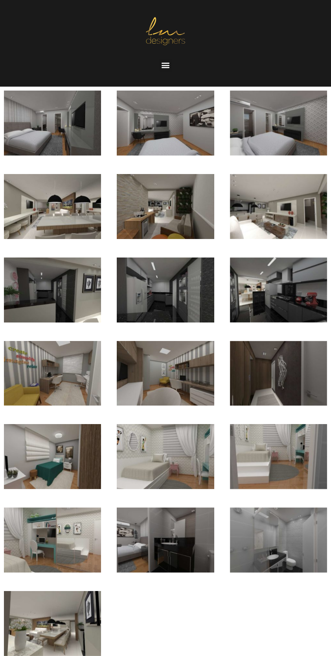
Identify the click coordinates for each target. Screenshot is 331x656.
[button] (165, 65)
